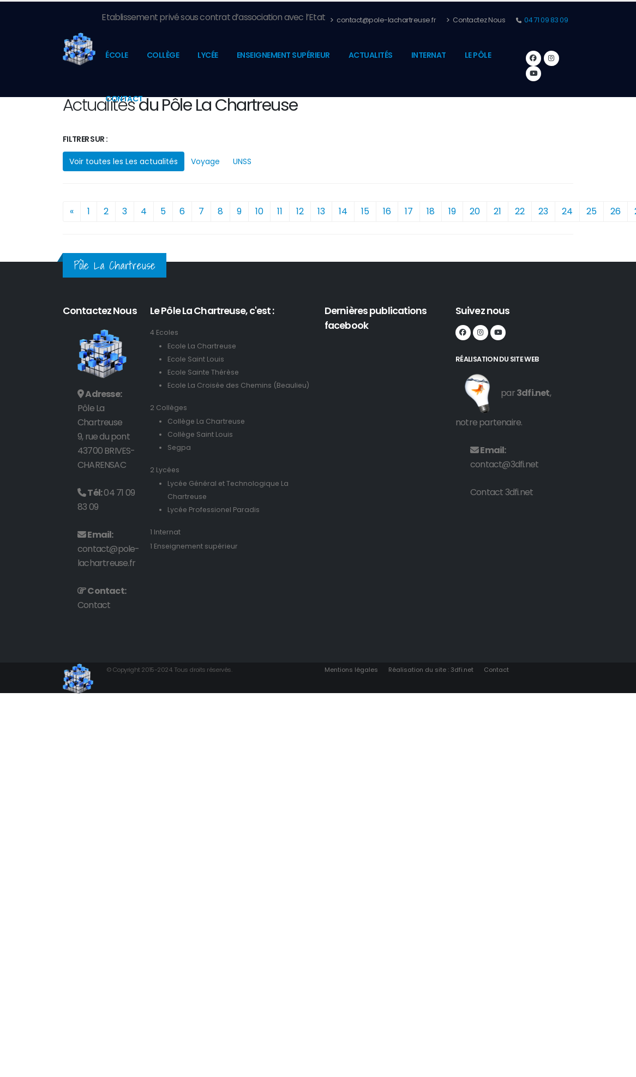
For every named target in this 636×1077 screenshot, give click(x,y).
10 (259, 211)
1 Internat (165, 545)
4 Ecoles (164, 332)
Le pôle (478, 55)
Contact (124, 98)
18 (431, 211)
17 (409, 211)
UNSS (242, 161)
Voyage (205, 161)
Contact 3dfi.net (501, 492)
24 (567, 211)
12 (300, 211)
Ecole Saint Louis (196, 359)
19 (452, 211)
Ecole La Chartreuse (202, 346)
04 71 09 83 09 (545, 20)
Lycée (207, 55)
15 (365, 211)
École (116, 55)
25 (591, 211)
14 (343, 211)
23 (543, 211)
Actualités (371, 55)
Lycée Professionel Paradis (214, 522)
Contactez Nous (475, 20)
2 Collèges (169, 420)
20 (475, 211)
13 (321, 211)
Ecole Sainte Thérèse (204, 372)
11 (280, 211)
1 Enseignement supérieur (195, 559)
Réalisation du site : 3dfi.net (432, 669)
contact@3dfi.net (504, 464)
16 (387, 211)
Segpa (179, 460)
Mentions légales (352, 669)
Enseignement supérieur (283, 55)
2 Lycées (165, 483)
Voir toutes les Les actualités (123, 161)
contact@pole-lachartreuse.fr (383, 20)
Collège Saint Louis (200, 447)
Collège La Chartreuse (207, 434)
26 (615, 211)
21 (497, 211)
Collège (163, 55)
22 (520, 211)
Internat (428, 55)
